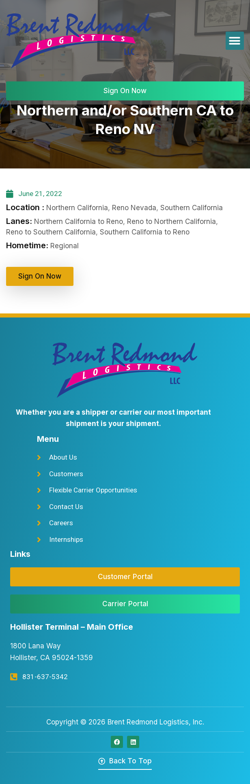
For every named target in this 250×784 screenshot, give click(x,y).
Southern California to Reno (145, 232)
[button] (235, 41)
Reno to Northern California (171, 221)
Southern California (191, 208)
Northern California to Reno (78, 221)
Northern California (77, 208)
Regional (64, 246)
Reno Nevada (134, 208)
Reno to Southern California (51, 232)
